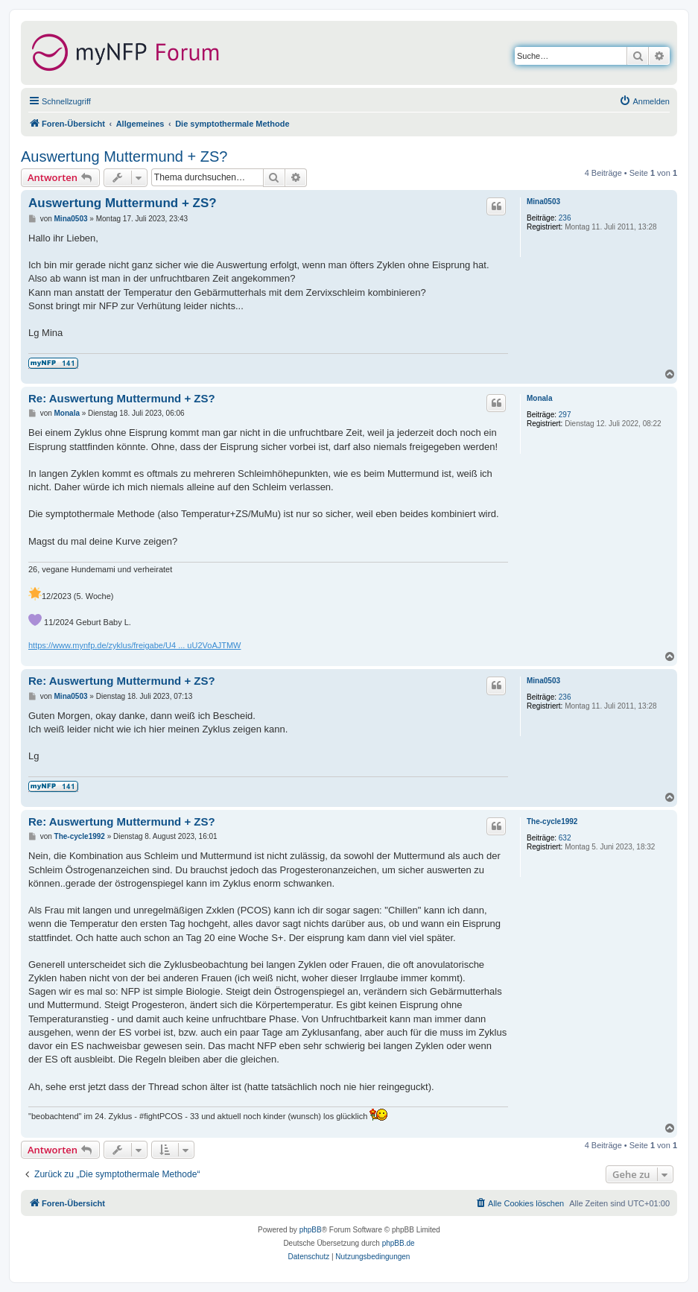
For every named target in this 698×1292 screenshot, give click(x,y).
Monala (539, 398)
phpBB (310, 1230)
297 (565, 415)
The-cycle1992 (552, 821)
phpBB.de (398, 1243)
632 (565, 838)
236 (565, 218)
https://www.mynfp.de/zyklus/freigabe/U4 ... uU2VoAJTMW (134, 645)
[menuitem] (644, 101)
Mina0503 (543, 201)
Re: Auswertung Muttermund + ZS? (121, 398)
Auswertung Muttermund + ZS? (124, 156)
